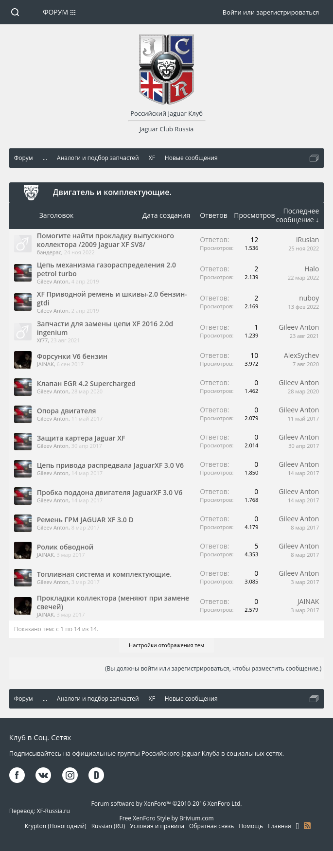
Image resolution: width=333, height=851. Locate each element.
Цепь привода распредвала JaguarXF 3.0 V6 (110, 465)
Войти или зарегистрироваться (271, 12)
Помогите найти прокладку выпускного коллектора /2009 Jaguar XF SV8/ (105, 240)
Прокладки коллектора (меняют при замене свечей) (113, 602)
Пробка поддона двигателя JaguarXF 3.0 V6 (110, 492)
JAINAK (45, 364)
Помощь (251, 826)
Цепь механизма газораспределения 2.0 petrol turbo (106, 269)
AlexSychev (301, 355)
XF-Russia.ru (53, 811)
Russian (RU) (108, 826)
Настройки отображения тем (166, 645)
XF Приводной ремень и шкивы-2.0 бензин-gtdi (112, 298)
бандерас (49, 252)
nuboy (309, 297)
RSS (307, 825)
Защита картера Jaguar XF (81, 438)
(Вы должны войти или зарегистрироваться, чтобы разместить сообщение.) (213, 668)
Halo (311, 268)
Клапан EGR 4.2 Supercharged (86, 383)
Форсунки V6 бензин (72, 356)
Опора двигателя (66, 410)
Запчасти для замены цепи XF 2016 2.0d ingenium (105, 328)
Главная (279, 826)
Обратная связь (211, 826)
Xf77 (42, 340)
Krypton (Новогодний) (56, 826)
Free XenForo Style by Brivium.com (166, 818)
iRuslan (307, 239)
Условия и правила (157, 826)
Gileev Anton (53, 281)
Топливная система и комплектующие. (104, 574)
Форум (55, 12)
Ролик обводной (65, 546)
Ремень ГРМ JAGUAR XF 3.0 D (85, 519)
